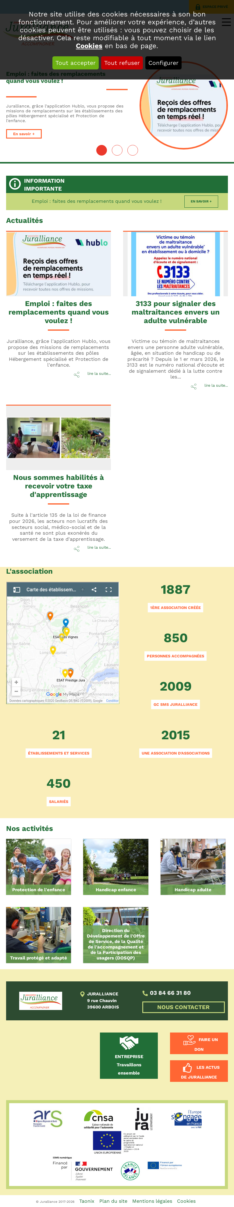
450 (58, 791)
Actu (24, 220)
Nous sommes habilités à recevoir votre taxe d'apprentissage (58, 486)
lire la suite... (99, 373)
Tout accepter (75, 62)
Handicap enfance (116, 889)
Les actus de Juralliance (200, 1072)
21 (59, 742)
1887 (175, 597)
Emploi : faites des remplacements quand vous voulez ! (96, 201)
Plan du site (113, 1201)
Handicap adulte (193, 889)
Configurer (163, 62)
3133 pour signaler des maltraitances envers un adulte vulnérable (176, 312)
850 (175, 645)
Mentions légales (152, 1201)
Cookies (89, 46)
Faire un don (206, 1044)
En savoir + (24, 134)
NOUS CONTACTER (183, 1007)
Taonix (86, 1201)
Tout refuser (122, 62)
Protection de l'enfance (38, 889)
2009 (175, 693)
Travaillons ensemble (129, 1065)
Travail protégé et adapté (38, 958)
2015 (175, 742)
